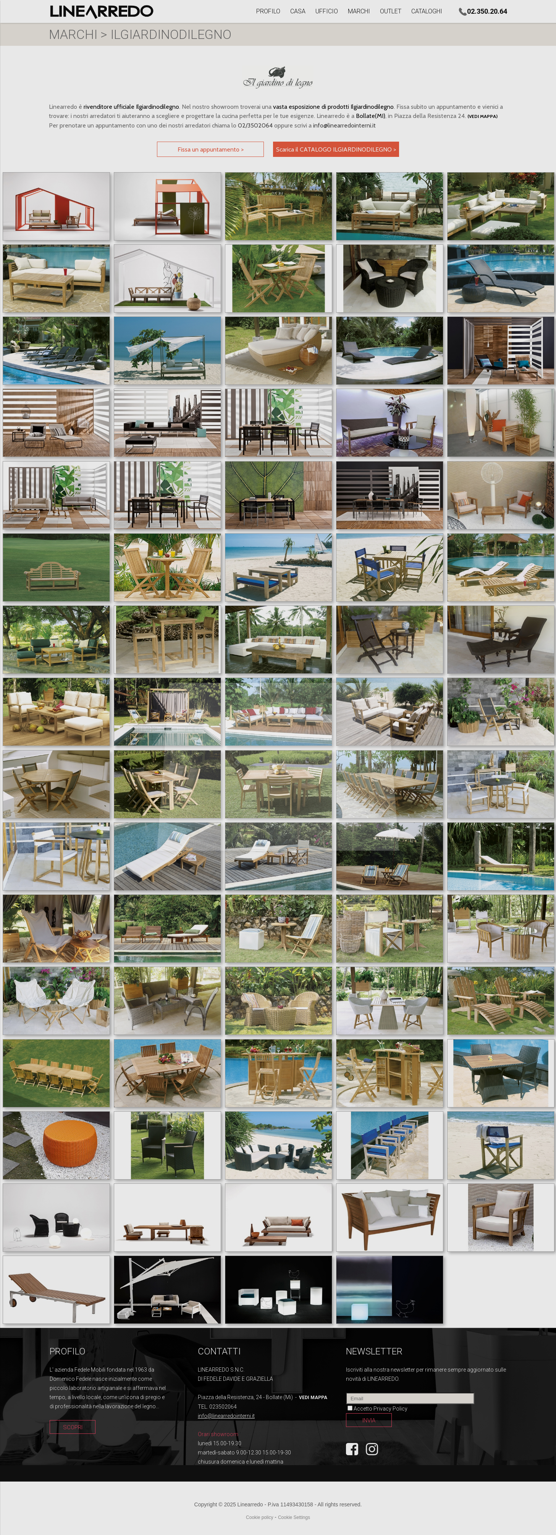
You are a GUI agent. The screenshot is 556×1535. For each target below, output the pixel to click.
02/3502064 (255, 125)
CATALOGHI (426, 11)
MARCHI (359, 11)
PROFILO (268, 11)
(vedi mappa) (482, 116)
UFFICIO (326, 11)
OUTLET (390, 11)
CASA (297, 11)
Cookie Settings (294, 1517)
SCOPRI (72, 1427)
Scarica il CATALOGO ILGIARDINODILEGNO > (336, 149)
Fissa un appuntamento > (211, 149)
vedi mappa (313, 1397)
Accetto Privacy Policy (380, 1409)
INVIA (368, 1420)
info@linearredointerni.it (344, 125)
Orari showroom (218, 1434)
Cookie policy (259, 1517)
